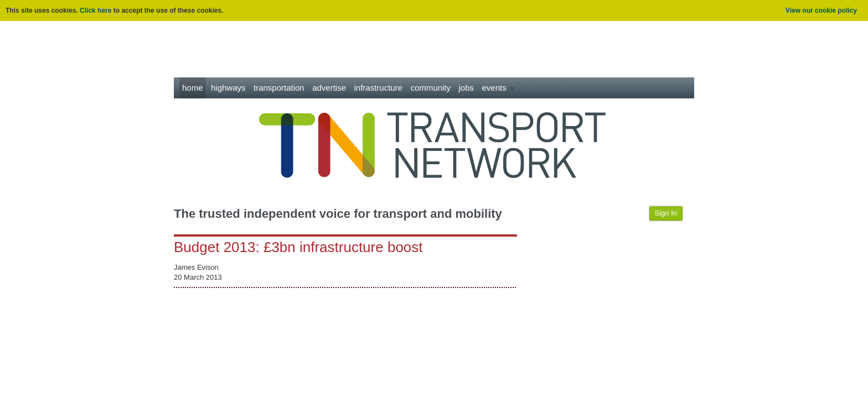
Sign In (666, 213)
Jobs (466, 87)
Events (498, 87)
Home (192, 87)
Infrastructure (378, 87)
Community (431, 87)
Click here (95, 10)
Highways (228, 87)
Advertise (329, 87)
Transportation (279, 87)
